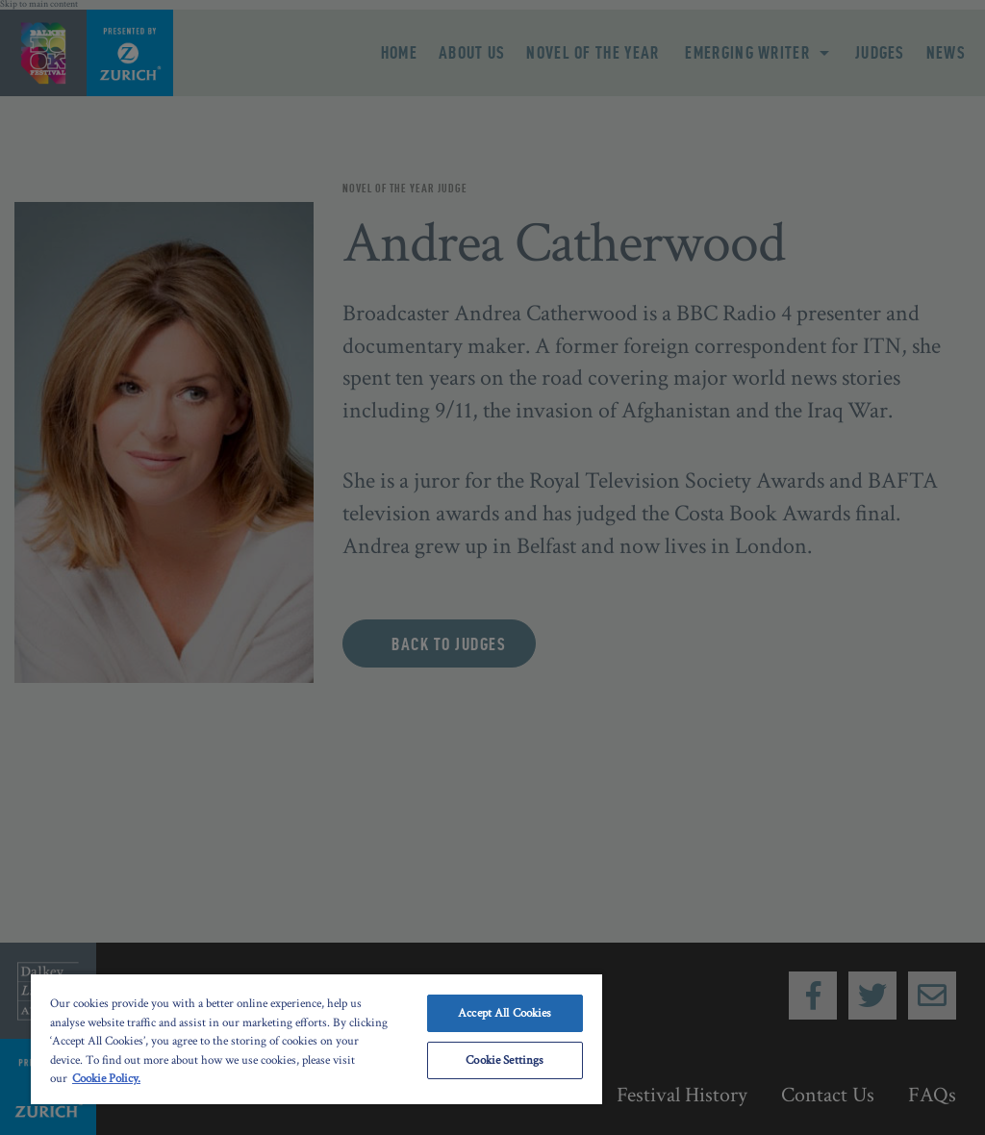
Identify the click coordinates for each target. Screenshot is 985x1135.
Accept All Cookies (504, 1013)
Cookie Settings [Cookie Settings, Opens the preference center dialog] (504, 1060)
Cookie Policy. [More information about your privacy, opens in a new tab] (106, 1079)
